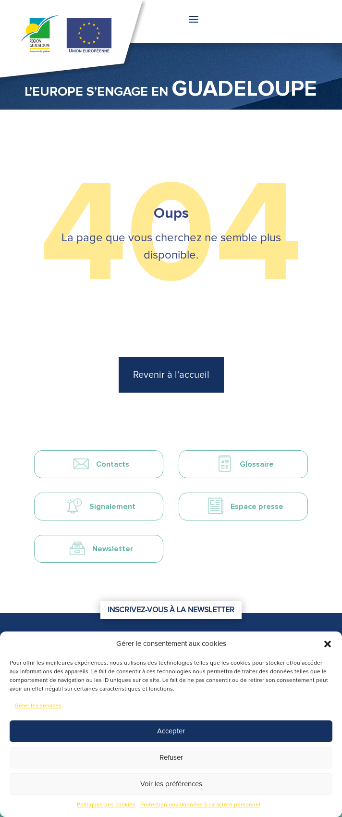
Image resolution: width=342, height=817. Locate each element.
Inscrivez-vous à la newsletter (171, 610)
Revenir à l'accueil (171, 375)
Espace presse (257, 506)
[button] (327, 644)
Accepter (171, 731)
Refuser (171, 757)
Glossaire (257, 464)
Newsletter (112, 549)
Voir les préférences (171, 784)
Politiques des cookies (106, 805)
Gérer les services (37, 706)
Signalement (112, 506)
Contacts (112, 464)
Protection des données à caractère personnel (200, 805)
